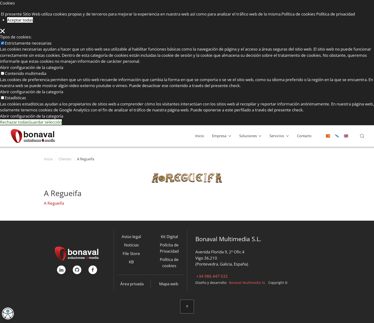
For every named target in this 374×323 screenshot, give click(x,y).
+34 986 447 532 (211, 276)
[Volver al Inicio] (33, 136)
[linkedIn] (61, 270)
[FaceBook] (92, 270)
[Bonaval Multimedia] (77, 253)
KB (131, 262)
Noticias (131, 245)
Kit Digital (169, 236)
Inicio (199, 135)
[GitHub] (77, 270)
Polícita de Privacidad (169, 248)
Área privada (132, 284)
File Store (131, 253)
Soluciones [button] (250, 135)
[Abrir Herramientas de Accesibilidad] (8, 313)
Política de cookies (169, 262)
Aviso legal (131, 236)
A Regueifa (54, 203)
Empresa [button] (221, 135)
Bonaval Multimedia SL (247, 282)
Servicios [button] (279, 135)
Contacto (304, 135)
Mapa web (168, 284)
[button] (362, 136)
